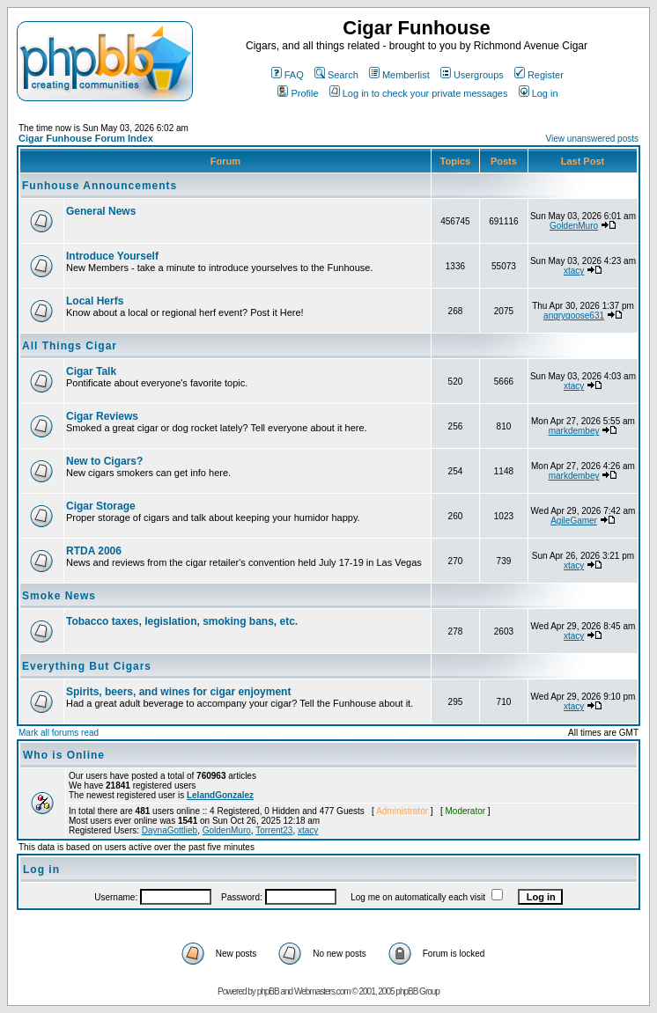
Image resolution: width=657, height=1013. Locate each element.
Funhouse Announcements (99, 186)
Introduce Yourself (112, 256)
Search (336, 75)
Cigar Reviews (102, 416)
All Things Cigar (69, 346)
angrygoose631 (573, 315)
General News (101, 211)
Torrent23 (273, 830)
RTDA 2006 (94, 551)
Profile (297, 93)
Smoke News (59, 596)
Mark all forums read (58, 733)
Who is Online (64, 755)
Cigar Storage (101, 506)
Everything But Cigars (86, 666)
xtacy (574, 270)
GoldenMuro (574, 226)
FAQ (287, 75)
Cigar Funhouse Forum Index (85, 138)
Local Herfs (94, 301)
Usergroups (472, 75)
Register (539, 75)
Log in (538, 93)
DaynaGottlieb (169, 830)
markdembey (574, 431)
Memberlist (399, 75)
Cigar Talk (91, 371)
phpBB (268, 991)
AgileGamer (573, 520)
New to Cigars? (104, 461)
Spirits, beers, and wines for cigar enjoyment (178, 692)
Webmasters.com (322, 991)
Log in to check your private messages (418, 93)
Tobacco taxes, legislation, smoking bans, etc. (182, 621)
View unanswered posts (592, 138)
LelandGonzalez (220, 795)
